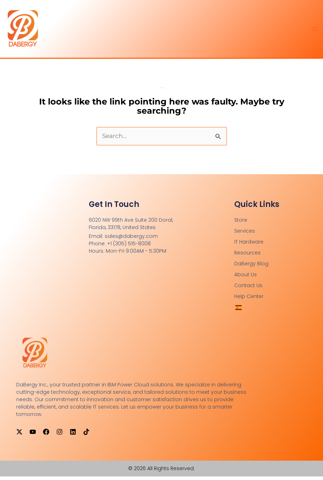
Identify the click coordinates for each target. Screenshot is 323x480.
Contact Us (248, 288)
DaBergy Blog (251, 267)
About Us (245, 278)
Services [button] (244, 234)
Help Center (248, 299)
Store (240, 223)
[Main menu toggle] (315, 31)
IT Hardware (248, 245)
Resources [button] (247, 256)
